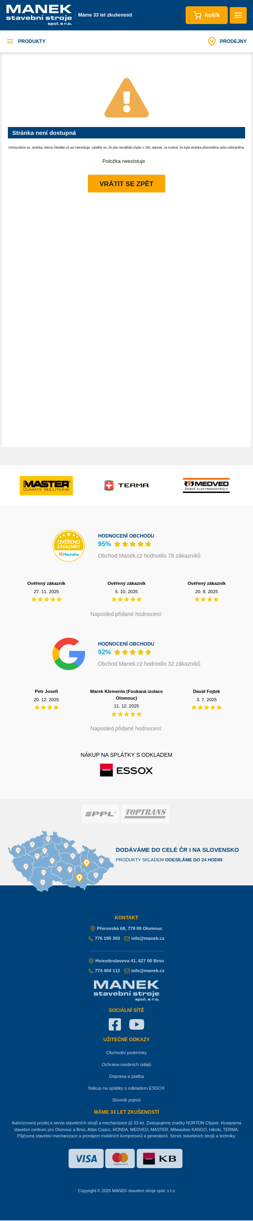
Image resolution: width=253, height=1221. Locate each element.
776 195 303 (104, 938)
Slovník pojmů (126, 1100)
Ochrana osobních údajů (126, 1064)
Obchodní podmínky (126, 1052)
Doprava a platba (126, 1076)
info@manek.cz (144, 938)
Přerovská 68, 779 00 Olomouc (127, 928)
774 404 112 (104, 970)
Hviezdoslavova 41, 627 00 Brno (126, 960)
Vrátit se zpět (127, 184)
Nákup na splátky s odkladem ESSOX (126, 1088)
